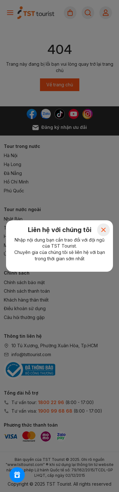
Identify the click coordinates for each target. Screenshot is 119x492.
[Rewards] (17, 474)
